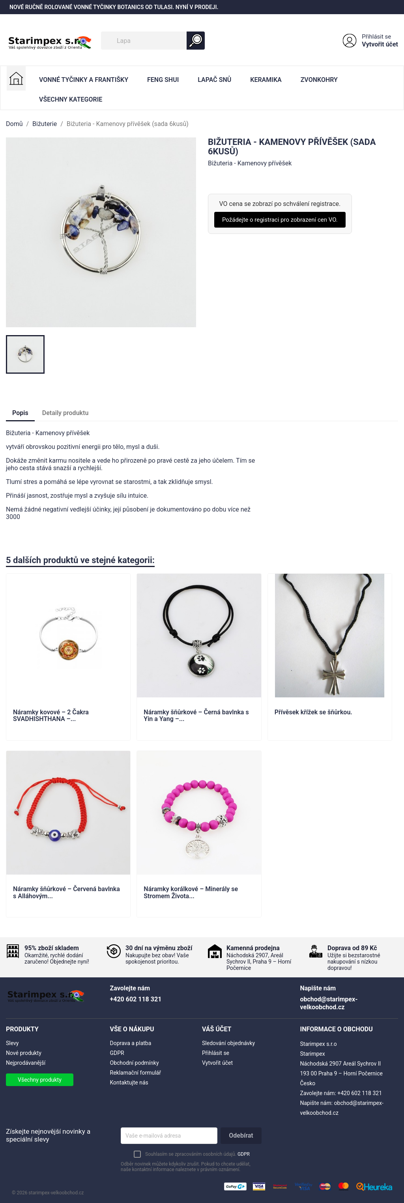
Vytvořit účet (380, 44)
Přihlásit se (376, 36)
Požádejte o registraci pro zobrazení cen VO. (280, 219)
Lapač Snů (214, 79)
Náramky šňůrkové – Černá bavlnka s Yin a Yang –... (196, 716)
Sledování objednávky (228, 1043)
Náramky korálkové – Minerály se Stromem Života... (191, 893)
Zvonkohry (319, 79)
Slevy (12, 1043)
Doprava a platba (131, 1043)
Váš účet (217, 1029)
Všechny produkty (40, 1080)
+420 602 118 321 (359, 1093)
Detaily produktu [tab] (65, 413)
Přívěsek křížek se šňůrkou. (313, 712)
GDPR (117, 1053)
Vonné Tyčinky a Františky (83, 79)
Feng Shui (163, 79)
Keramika (265, 79)
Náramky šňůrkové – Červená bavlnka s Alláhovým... (66, 893)
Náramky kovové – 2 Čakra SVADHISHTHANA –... (51, 716)
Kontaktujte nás (129, 1082)
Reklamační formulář (135, 1073)
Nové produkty (23, 1053)
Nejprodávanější (25, 1063)
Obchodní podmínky (134, 1063)
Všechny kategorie (70, 99)
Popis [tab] (20, 413)
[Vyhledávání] (153, 41)
